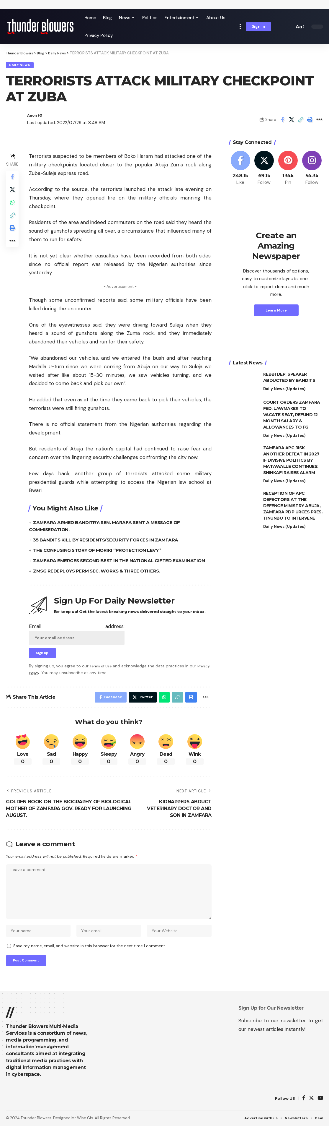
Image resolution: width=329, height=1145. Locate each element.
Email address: (77, 642)
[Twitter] (264, 170)
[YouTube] (320, 1117)
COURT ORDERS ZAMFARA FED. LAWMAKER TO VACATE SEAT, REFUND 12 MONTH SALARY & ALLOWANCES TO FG (291, 416)
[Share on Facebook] (282, 121)
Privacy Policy (42, 682)
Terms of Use (102, 676)
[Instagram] (312, 170)
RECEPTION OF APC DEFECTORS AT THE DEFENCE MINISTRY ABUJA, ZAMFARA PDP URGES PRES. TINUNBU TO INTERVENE (293, 507)
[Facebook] (240, 170)
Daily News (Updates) (284, 390)
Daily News (22, 66)
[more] (240, 26)
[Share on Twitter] (291, 121)
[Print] (310, 121)
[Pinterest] (288, 170)
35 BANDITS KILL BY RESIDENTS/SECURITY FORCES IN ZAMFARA (109, 541)
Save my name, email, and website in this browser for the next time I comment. (89, 963)
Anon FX (36, 117)
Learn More (276, 312)
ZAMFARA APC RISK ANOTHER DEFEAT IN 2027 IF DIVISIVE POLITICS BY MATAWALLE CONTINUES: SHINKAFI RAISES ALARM (291, 462)
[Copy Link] (301, 121)
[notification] (279, 26)
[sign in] (258, 26)
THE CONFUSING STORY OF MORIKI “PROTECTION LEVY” (100, 552)
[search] (288, 27)
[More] (319, 121)
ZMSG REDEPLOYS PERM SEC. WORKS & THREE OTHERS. (100, 579)
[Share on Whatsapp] (13, 208)
